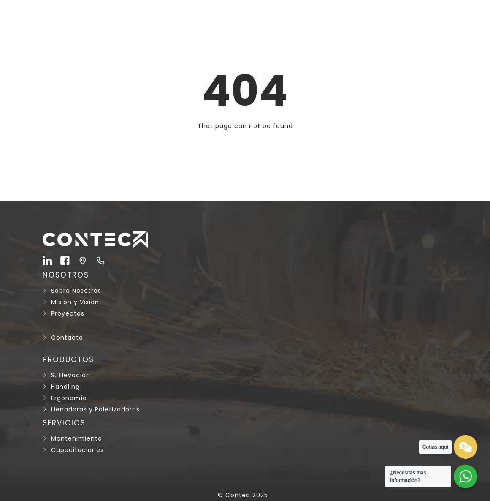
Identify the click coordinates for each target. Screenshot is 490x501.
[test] (465, 447)
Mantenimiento (76, 438)
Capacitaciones (77, 450)
